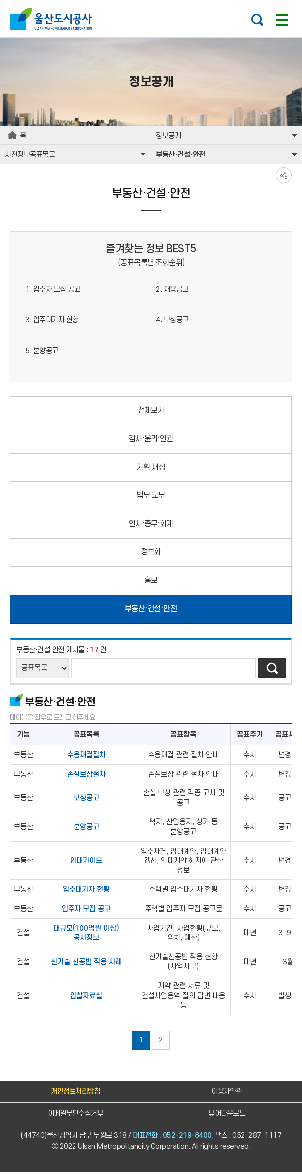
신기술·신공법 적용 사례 (86, 963)
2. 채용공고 (172, 291)
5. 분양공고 (41, 352)
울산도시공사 (53, 18)
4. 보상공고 (172, 321)
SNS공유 (283, 177)
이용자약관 (226, 1093)
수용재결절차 (86, 756)
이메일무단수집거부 (76, 1115)
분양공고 (86, 829)
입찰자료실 (86, 997)
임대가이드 (86, 863)
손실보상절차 (86, 776)
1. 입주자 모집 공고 (52, 291)
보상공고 (86, 799)
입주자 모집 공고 (86, 910)
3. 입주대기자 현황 (51, 321)
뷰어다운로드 (226, 1115)
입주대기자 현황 (86, 891)
